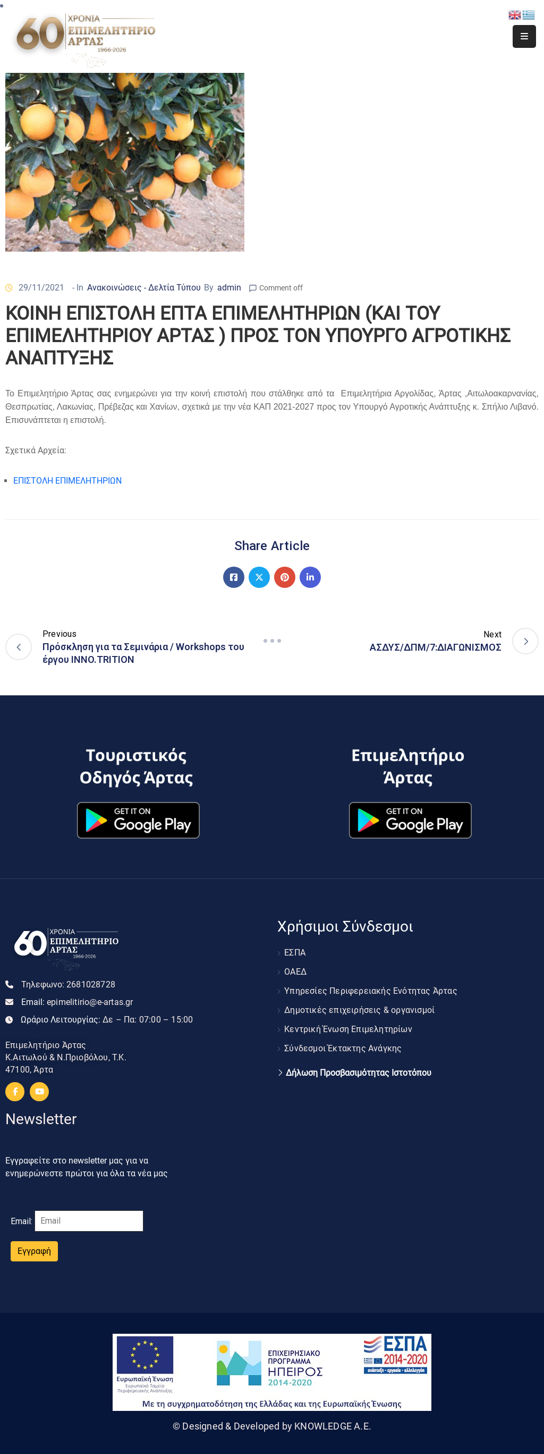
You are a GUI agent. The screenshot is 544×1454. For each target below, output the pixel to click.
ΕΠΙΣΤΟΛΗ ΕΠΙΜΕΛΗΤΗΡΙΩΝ (67, 481)
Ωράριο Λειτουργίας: (107, 1020)
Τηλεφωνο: (68, 984)
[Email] (89, 1221)
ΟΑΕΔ (295, 972)
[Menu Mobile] (524, 36)
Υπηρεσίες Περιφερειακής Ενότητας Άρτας (370, 991)
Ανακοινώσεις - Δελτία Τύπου (144, 288)
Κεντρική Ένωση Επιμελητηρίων (348, 1029)
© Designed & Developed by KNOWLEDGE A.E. (272, 1426)
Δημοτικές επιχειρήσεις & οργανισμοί (359, 1010)
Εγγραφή (34, 1251)
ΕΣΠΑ (294, 953)
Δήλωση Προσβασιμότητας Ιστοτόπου (358, 1073)
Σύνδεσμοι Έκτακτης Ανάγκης (343, 1048)
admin (229, 288)
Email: (77, 1002)
